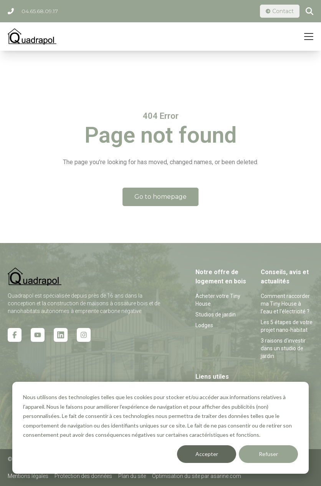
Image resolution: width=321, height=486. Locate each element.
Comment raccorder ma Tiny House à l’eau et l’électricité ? (285, 304)
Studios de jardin (215, 314)
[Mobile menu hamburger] (308, 36)
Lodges (204, 325)
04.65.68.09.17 (33, 11)
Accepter (206, 454)
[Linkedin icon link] (61, 335)
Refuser (268, 454)
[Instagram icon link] (84, 335)
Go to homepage (160, 196)
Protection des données (83, 476)
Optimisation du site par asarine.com (196, 476)
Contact (280, 11)
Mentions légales (28, 476)
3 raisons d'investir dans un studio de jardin (283, 348)
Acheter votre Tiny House (217, 300)
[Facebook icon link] (15, 335)
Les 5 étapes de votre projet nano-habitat (287, 326)
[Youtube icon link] (38, 335)
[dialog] (160, 428)
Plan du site (132, 476)
